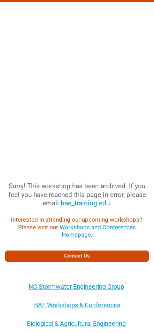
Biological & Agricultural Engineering (76, 323)
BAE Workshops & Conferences (77, 305)
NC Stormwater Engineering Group (76, 286)
